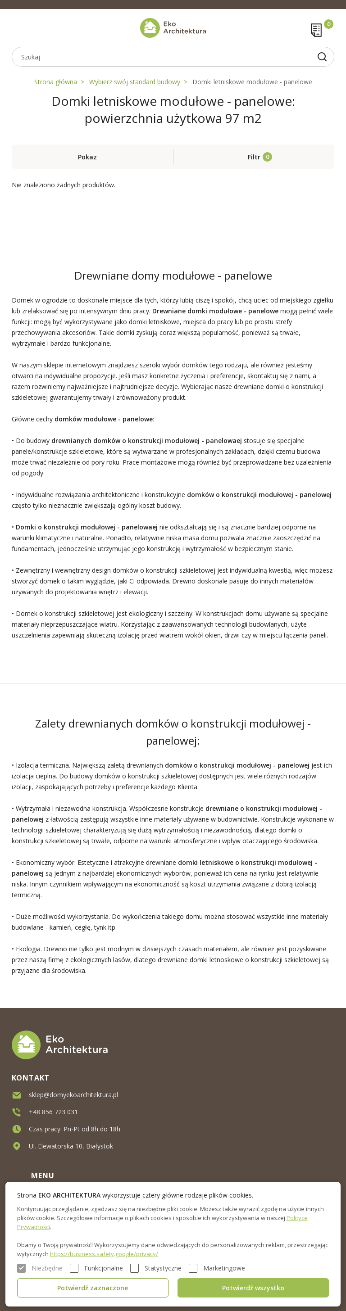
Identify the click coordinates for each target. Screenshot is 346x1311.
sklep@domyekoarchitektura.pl (73, 1094)
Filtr (254, 157)
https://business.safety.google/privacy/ (104, 1254)
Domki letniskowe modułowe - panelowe (252, 81)
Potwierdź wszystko (253, 1288)
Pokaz (87, 157)
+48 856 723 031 (53, 1111)
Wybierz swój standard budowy (134, 81)
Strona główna (55, 81)
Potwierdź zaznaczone (92, 1288)
